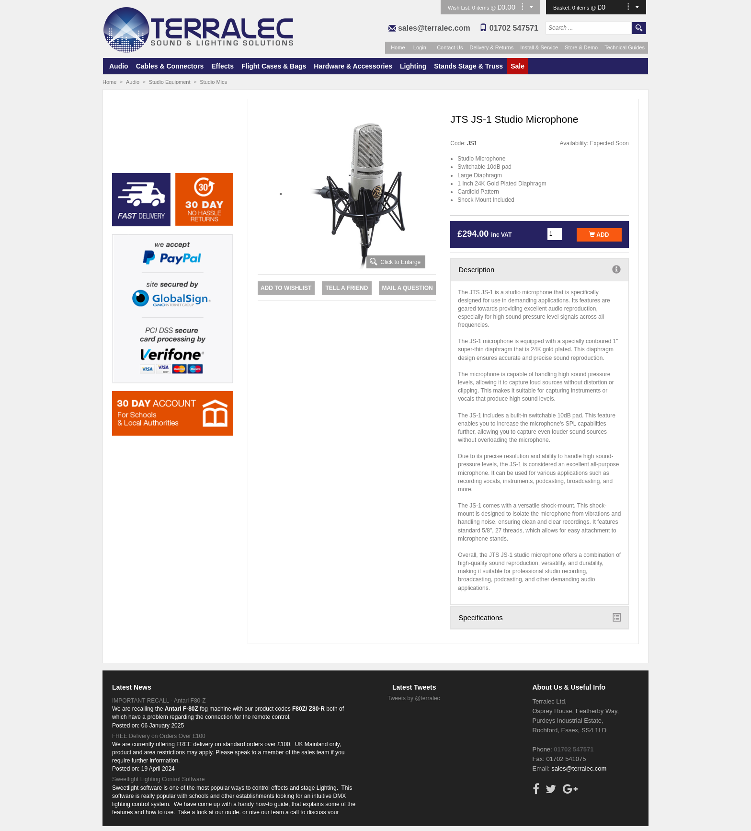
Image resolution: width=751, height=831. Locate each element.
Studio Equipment (170, 82)
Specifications (539, 617)
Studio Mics (213, 82)
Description (539, 269)
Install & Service (539, 47)
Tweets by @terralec (413, 698)
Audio (118, 66)
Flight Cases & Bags (273, 66)
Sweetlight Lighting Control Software (158, 779)
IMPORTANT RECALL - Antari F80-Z (159, 700)
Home (398, 47)
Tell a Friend (346, 288)
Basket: (562, 8)
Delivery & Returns (492, 47)
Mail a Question (407, 288)
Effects (222, 66)
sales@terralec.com (434, 28)
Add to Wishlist (286, 288)
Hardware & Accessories (353, 66)
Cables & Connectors (170, 66)
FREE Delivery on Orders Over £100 (158, 736)
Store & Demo (581, 47)
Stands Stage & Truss (468, 66)
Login (419, 47)
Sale (517, 66)
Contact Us (450, 47)
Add (599, 234)
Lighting (413, 66)
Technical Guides (624, 47)
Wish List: (460, 8)
